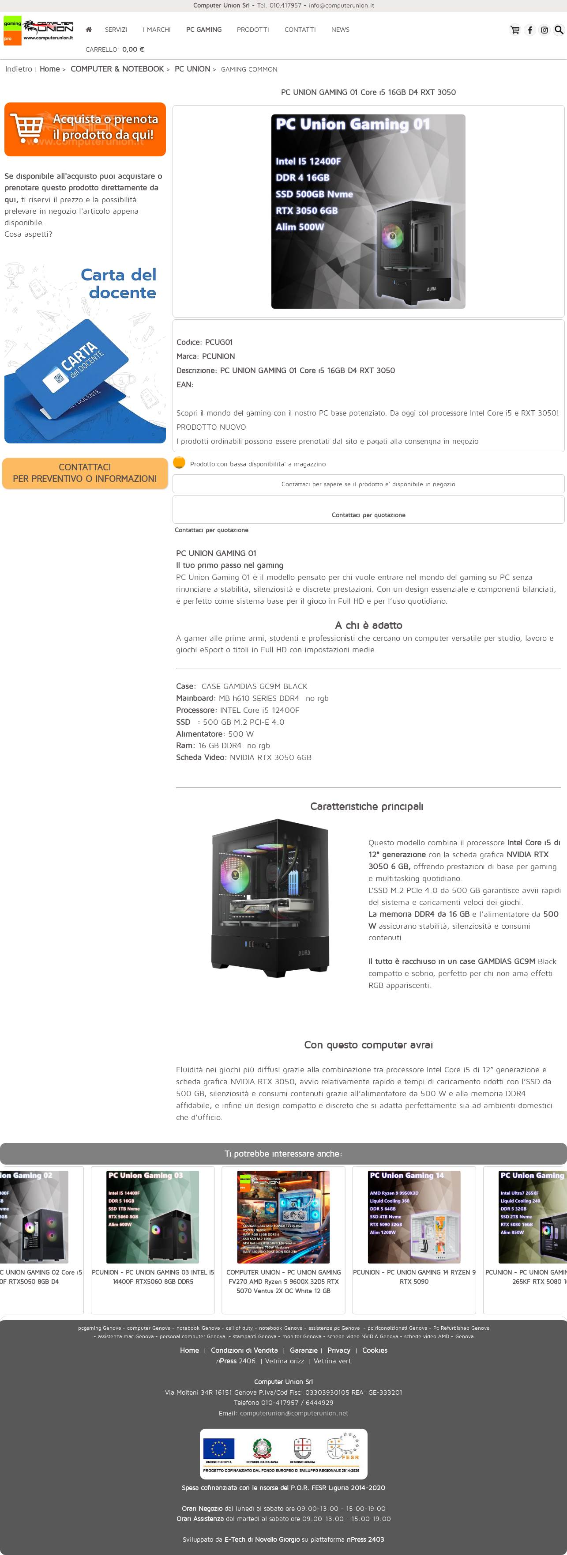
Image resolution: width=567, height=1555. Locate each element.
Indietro (18, 68)
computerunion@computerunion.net (294, 1413)
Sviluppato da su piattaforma (283, 1539)
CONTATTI (300, 29)
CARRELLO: (115, 49)
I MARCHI (157, 29)
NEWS (340, 29)
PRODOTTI (253, 29)
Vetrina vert (332, 1360)
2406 (235, 1360)
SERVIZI (116, 29)
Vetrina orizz (284, 1360)
